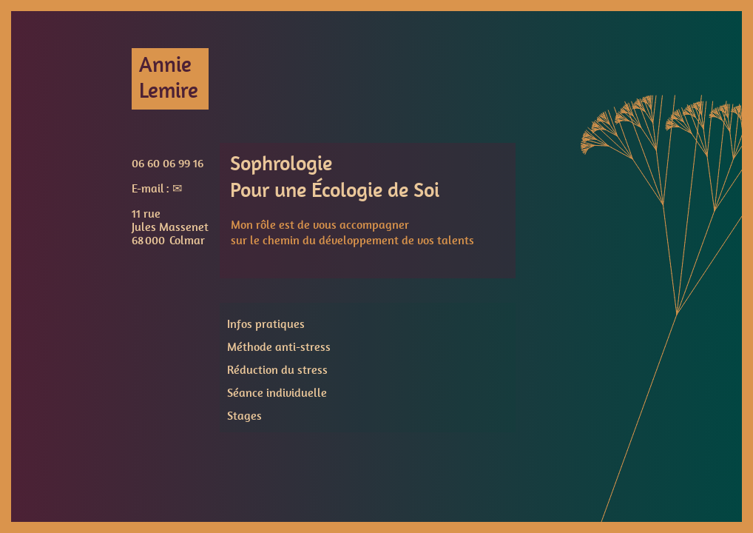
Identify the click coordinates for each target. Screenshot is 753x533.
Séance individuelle (277, 393)
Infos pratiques (266, 324)
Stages (244, 416)
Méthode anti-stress (279, 347)
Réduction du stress (277, 370)
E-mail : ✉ (157, 188)
